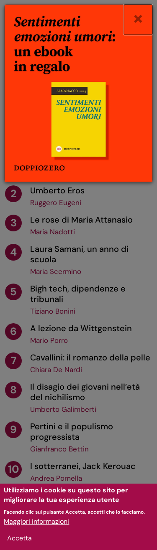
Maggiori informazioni (36, 524)
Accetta (19, 540)
